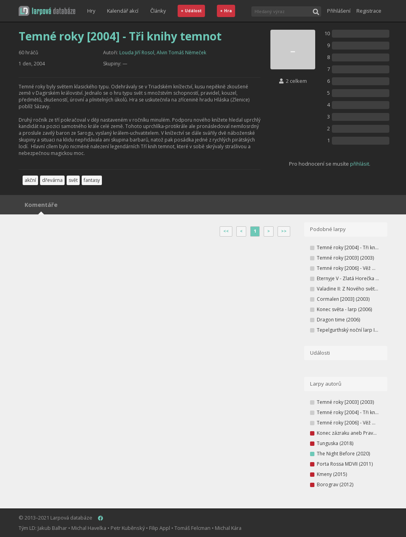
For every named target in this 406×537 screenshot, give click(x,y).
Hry (91, 10)
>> (284, 231)
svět (73, 180)
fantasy (92, 180)
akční (30, 180)
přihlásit (359, 163)
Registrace (368, 10)
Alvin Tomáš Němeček (181, 52)
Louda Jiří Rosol (136, 52)
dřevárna (52, 180)
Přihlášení (338, 10)
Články (158, 10)
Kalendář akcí (122, 10)
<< (226, 231)
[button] (47, 11)
